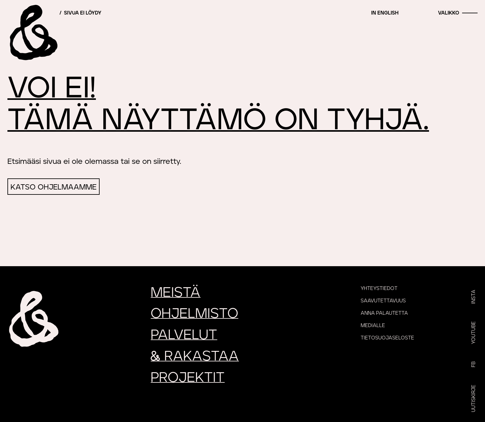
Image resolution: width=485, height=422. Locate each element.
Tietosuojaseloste (387, 337)
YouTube (473, 332)
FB (473, 364)
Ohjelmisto (194, 314)
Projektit (188, 378)
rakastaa (195, 356)
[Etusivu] (32, 32)
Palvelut (184, 335)
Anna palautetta (384, 313)
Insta (473, 297)
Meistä (175, 293)
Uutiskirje (473, 398)
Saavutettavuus (383, 300)
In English (384, 13)
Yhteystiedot (379, 288)
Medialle (373, 325)
